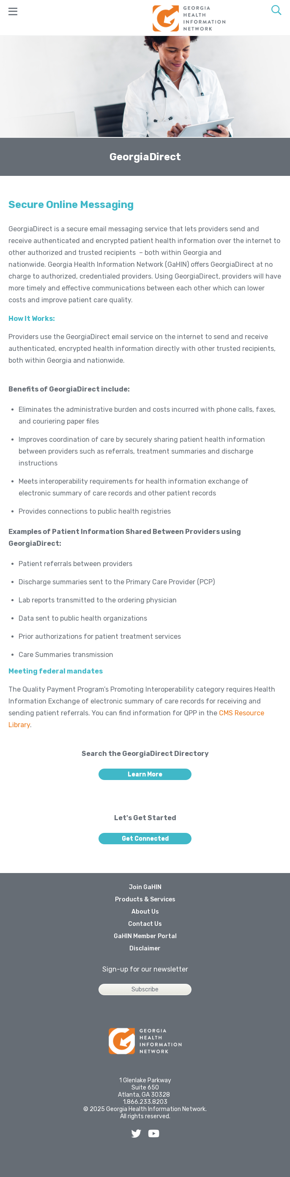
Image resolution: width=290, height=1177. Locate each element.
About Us (145, 911)
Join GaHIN (145, 887)
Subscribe (145, 989)
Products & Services (145, 899)
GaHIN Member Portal (145, 936)
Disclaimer (145, 948)
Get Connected (145, 838)
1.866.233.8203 (145, 1102)
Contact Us (145, 924)
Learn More (145, 774)
